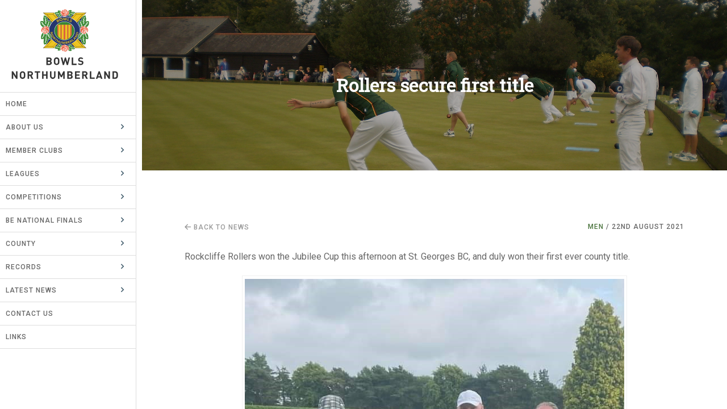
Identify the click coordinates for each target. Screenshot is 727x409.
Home (22, 104)
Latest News (36, 290)
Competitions (39, 197)
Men (596, 227)
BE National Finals (50, 220)
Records (29, 267)
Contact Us (35, 314)
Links (21, 337)
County (26, 244)
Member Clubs (40, 151)
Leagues (28, 174)
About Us (30, 127)
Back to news (217, 227)
